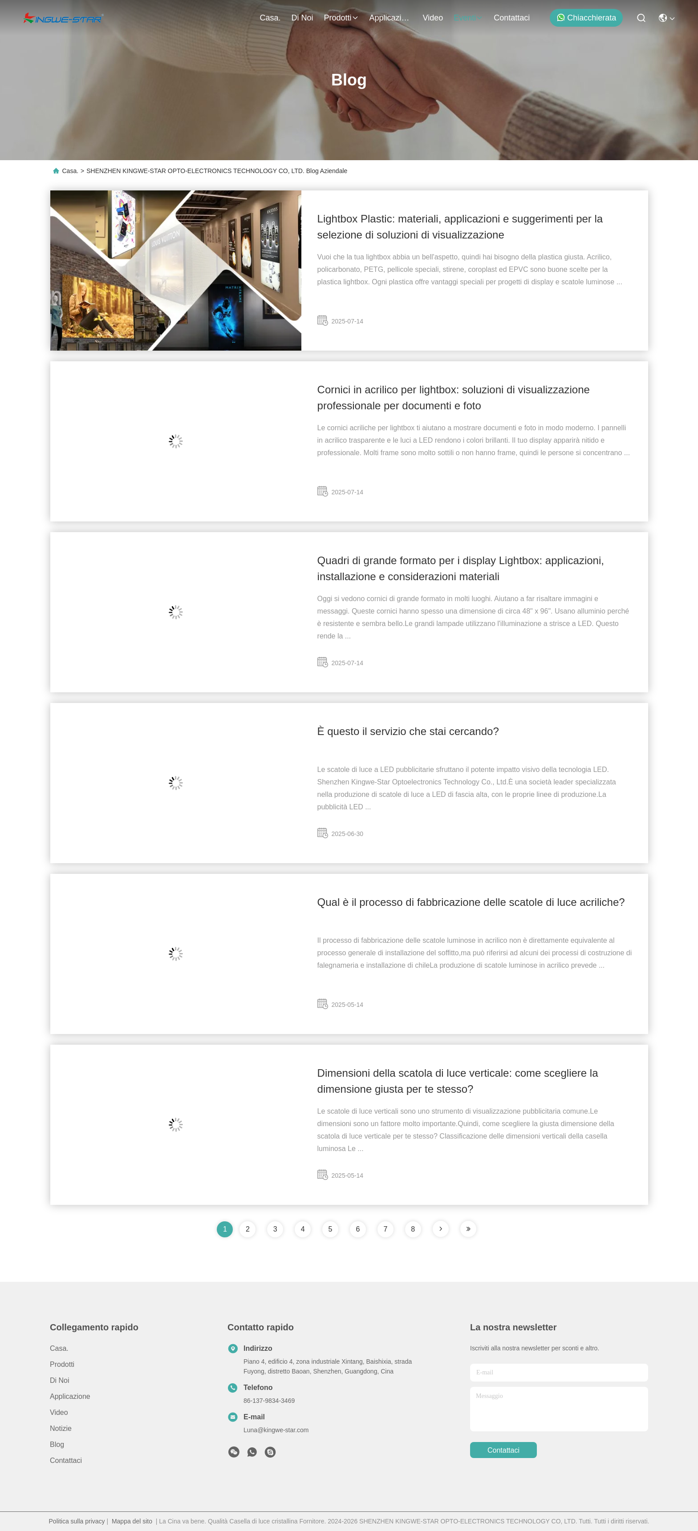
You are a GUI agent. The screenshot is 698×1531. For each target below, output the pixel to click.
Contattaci (512, 17)
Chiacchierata (586, 17)
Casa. (270, 17)
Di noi (302, 17)
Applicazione (390, 17)
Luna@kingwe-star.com (276, 1430)
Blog (57, 1444)
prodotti (341, 17)
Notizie (61, 1428)
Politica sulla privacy (77, 1521)
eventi (468, 17)
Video (433, 17)
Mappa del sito (132, 1521)
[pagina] (441, 1229)
